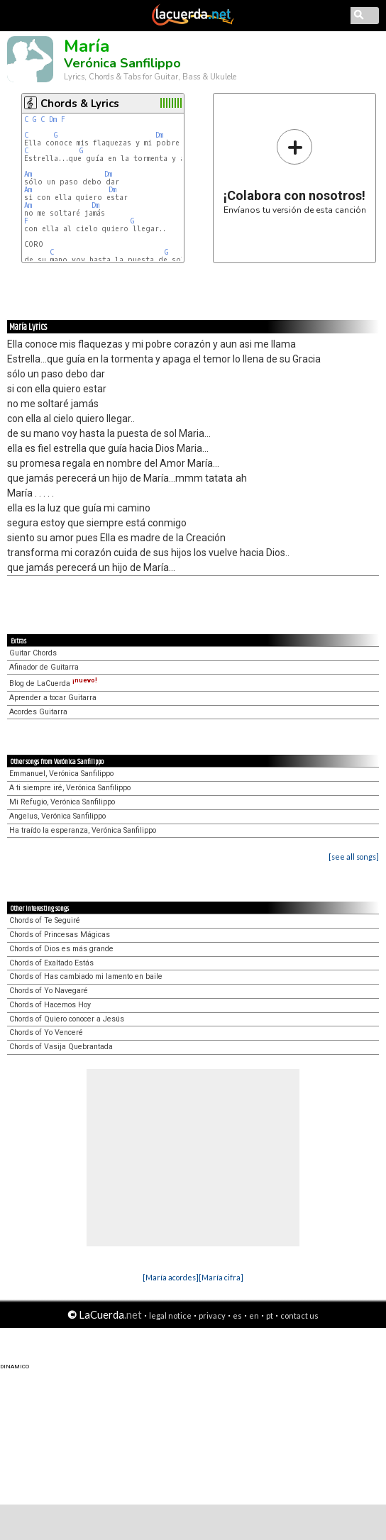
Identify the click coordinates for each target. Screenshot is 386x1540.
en (254, 1315)
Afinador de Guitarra (44, 667)
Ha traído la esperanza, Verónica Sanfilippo (82, 830)
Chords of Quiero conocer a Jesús (66, 1019)
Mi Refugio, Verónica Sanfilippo (62, 802)
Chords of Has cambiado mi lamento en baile (85, 976)
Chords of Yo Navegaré (48, 990)
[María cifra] (221, 1277)
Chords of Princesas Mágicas (59, 934)
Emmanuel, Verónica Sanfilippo (61, 773)
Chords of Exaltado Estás (51, 963)
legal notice (170, 1315)
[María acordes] (171, 1277)
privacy (212, 1315)
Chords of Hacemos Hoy (50, 1004)
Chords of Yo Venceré (46, 1032)
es (237, 1315)
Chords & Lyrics (79, 103)
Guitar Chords (33, 653)
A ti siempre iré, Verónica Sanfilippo (70, 787)
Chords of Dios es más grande (61, 948)
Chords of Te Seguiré (44, 920)
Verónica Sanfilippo (122, 63)
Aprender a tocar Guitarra (52, 697)
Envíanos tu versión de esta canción (295, 171)
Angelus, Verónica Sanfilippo (57, 816)
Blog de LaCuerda (53, 683)
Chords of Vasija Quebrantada (61, 1046)
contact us (299, 1315)
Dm (53, 119)
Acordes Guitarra (38, 711)
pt (269, 1315)
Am (28, 174)
